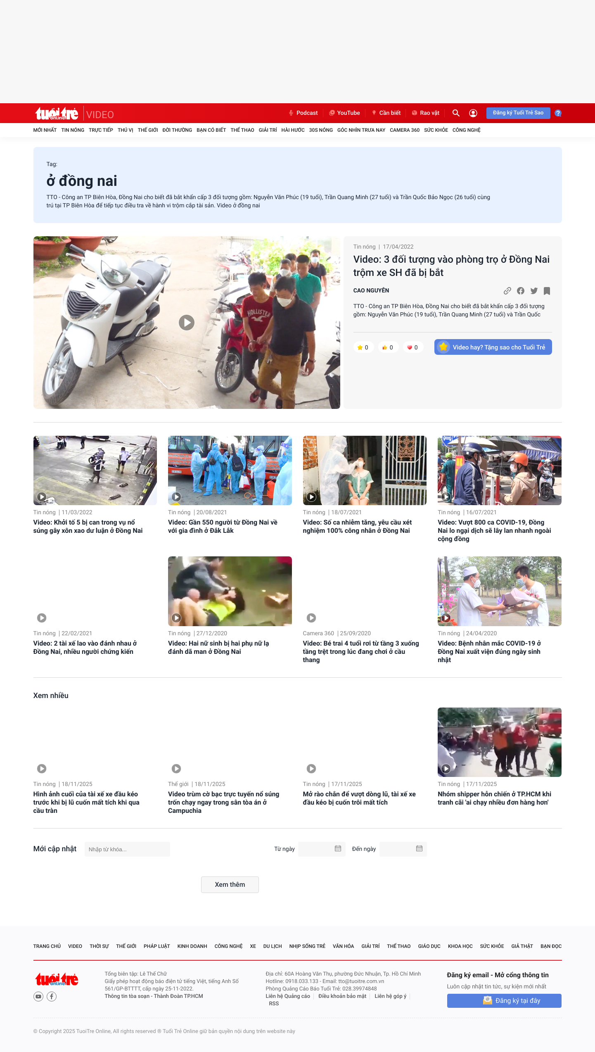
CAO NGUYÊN (371, 290)
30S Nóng (321, 130)
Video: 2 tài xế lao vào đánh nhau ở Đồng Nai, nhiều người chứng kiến (85, 647)
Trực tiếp (101, 130)
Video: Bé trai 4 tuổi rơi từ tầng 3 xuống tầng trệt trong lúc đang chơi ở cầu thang (361, 651)
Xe (253, 946)
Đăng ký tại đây (517, 1001)
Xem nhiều (51, 695)
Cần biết (385, 113)
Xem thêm (230, 884)
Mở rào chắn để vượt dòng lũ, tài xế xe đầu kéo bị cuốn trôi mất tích (359, 798)
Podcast (302, 113)
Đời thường (177, 130)
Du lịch (272, 946)
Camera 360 (405, 130)
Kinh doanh (192, 946)
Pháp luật (157, 946)
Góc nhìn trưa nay (361, 130)
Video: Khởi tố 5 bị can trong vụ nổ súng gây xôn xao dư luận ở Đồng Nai (88, 526)
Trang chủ (47, 946)
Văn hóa (343, 946)
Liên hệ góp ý (391, 996)
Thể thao (242, 130)
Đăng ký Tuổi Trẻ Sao (518, 113)
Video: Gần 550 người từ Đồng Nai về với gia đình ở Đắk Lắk (222, 526)
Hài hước (293, 130)
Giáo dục (429, 946)
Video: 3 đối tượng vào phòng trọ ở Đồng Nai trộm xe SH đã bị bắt (451, 266)
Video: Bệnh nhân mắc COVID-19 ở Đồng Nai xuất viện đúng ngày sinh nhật (489, 651)
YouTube (344, 113)
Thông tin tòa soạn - (129, 996)
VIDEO (100, 115)
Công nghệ (467, 130)
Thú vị (125, 130)
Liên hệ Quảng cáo (288, 996)
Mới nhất (45, 130)
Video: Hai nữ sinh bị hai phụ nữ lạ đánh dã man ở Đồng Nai (218, 647)
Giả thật (522, 946)
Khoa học (460, 946)
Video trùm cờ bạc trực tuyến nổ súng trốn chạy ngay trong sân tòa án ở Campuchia (223, 802)
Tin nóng (72, 130)
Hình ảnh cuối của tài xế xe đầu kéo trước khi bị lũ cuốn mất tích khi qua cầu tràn (86, 802)
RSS (274, 1004)
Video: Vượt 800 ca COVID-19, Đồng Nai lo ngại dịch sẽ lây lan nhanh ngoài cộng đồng (494, 530)
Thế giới (148, 130)
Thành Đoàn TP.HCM (178, 996)
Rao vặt (425, 113)
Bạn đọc (551, 946)
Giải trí (268, 130)
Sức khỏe (436, 130)
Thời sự (99, 946)
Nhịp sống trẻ (307, 946)
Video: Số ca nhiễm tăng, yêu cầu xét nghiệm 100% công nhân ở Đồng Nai (357, 526)
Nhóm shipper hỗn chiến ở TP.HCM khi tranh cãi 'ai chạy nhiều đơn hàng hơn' (494, 798)
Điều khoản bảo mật (342, 996)
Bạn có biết (211, 130)
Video (75, 946)
